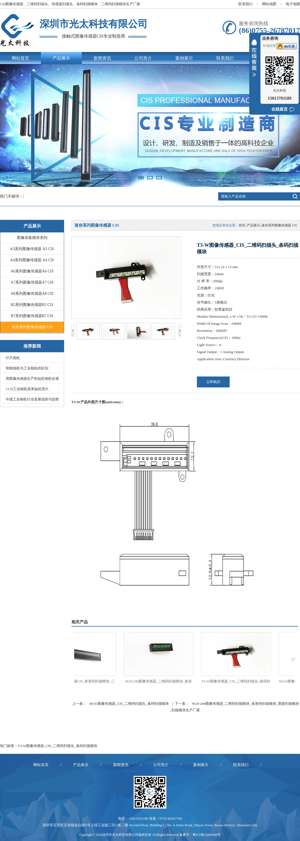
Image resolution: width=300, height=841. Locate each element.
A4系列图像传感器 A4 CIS (32, 260)
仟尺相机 (13, 358)
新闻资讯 (102, 58)
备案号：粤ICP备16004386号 (200, 835)
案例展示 (184, 58)
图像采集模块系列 (32, 238)
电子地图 (293, 4)
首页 (242, 225)
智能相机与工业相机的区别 (27, 368)
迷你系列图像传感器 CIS (32, 327)
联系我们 (245, 4)
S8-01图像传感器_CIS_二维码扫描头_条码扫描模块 (129, 704)
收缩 (254, 62)
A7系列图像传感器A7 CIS (32, 282)
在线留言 (279, 109)
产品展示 (61, 58)
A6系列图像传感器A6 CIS (32, 271)
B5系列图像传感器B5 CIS (32, 305)
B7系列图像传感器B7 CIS (32, 316)
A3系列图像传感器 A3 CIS (32, 249)
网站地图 (269, 4)
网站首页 (20, 58)
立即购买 (213, 382)
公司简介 (143, 58)
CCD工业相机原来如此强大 (27, 389)
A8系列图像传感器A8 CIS (32, 294)
